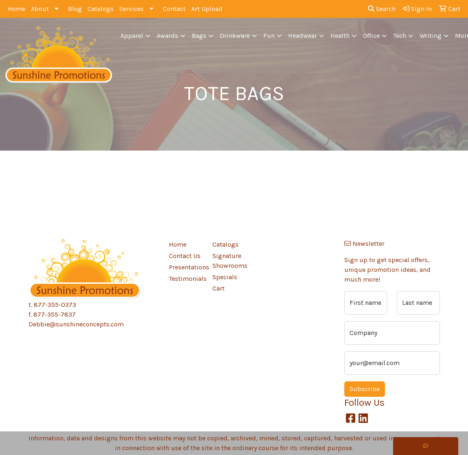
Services (131, 9)
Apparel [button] (131, 35)
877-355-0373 (55, 304)
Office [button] (371, 35)
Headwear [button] (302, 35)
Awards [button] (167, 35)
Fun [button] (269, 35)
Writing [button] (431, 35)
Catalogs (100, 9)
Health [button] (340, 35)
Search (382, 9)
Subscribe (365, 389)
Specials (224, 277)
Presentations (186, 267)
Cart (218, 288)
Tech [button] (399, 35)
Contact (174, 9)
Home (16, 9)
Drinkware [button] (235, 35)
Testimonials (186, 278)
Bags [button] (199, 35)
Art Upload (207, 9)
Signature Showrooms (229, 260)
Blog (75, 9)
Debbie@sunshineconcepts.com (76, 324)
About (40, 9)
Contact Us (185, 256)
